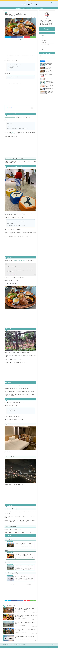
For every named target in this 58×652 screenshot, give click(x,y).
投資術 (43, 47)
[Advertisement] (20, 46)
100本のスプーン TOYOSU (19, 260)
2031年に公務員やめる (29, 4)
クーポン (13, 132)
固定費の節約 (44, 42)
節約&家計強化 (18, 8)
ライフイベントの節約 (27, 8)
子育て (36, 8)
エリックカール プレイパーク (10, 213)
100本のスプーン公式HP (11, 274)
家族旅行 (41, 8)
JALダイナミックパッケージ (10, 117)
